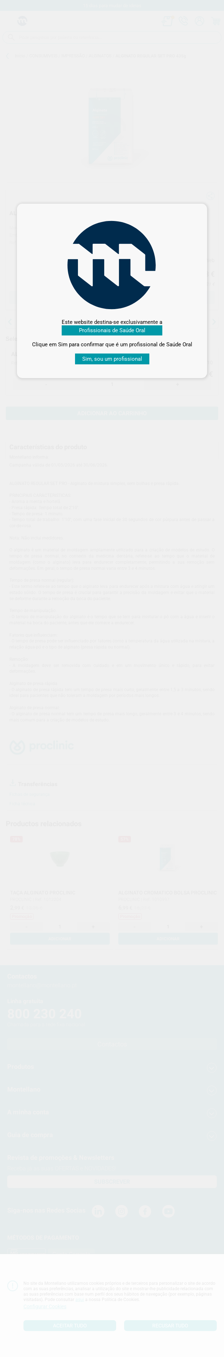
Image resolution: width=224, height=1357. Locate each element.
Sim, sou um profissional (112, 359)
